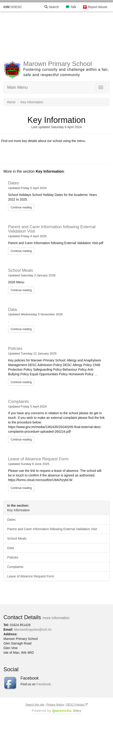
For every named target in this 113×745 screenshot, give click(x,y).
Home (11, 102)
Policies (15, 348)
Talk (73, 7)
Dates (13, 183)
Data (12, 309)
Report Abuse (97, 7)
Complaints (18, 401)
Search (52, 7)
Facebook (43, 684)
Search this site (34, 704)
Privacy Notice (55, 704)
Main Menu (17, 87)
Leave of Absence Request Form (38, 459)
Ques (66, 710)
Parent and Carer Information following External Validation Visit (51, 229)
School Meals (20, 270)
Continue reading (21, 207)
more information (55, 618)
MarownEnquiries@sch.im (33, 629)
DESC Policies (77, 704)
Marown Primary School (57, 63)
